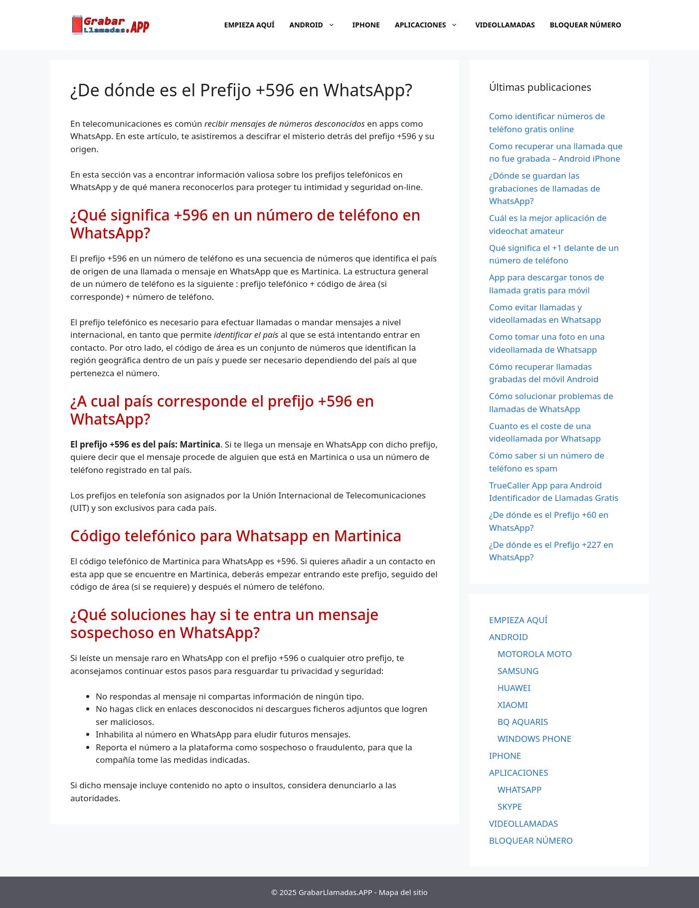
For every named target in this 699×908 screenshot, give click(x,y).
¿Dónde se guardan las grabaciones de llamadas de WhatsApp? (544, 188)
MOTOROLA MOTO (535, 654)
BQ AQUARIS (523, 721)
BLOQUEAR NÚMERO (585, 24)
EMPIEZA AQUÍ (249, 24)
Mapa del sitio (403, 892)
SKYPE (510, 806)
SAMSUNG (518, 671)
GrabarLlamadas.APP (335, 892)
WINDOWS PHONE (534, 738)
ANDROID (317, 25)
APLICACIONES (431, 25)
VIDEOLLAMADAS (504, 24)
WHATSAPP (519, 789)
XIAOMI (513, 704)
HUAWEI (514, 687)
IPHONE (366, 24)
